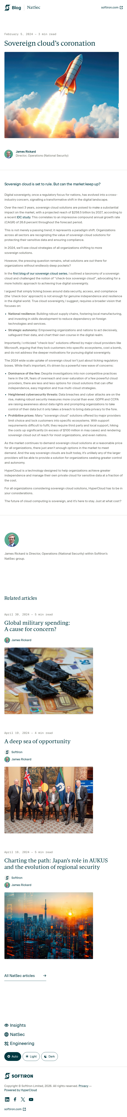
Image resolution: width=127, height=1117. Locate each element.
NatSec (33, 8)
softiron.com (112, 7)
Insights (15, 1025)
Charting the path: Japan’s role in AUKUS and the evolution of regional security (56, 864)
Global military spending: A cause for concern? (37, 626)
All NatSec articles (25, 976)
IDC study (23, 217)
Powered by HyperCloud (20, 1090)
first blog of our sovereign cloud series (40, 273)
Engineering (19, 1043)
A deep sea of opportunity (37, 742)
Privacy (83, 1086)
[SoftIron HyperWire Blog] (12, 7)
